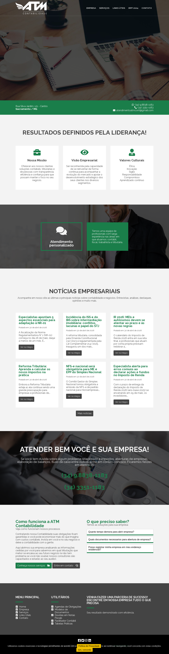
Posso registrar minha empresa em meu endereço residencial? (114, 548)
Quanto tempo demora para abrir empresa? (111, 532)
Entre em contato (66, 565)
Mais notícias (85, 413)
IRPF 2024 (133, 8)
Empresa (91, 8)
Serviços (104, 8)
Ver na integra (26, 347)
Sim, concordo (84, 650)
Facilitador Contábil (65, 620)
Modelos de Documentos (62, 611)
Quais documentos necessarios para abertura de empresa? (119, 539)
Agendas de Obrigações (68, 606)
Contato (147, 8)
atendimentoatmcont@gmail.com (134, 110)
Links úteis (119, 8)
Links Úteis (25, 615)
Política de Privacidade (88, 646)
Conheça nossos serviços (33, 565)
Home (22, 606)
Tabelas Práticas (64, 623)
